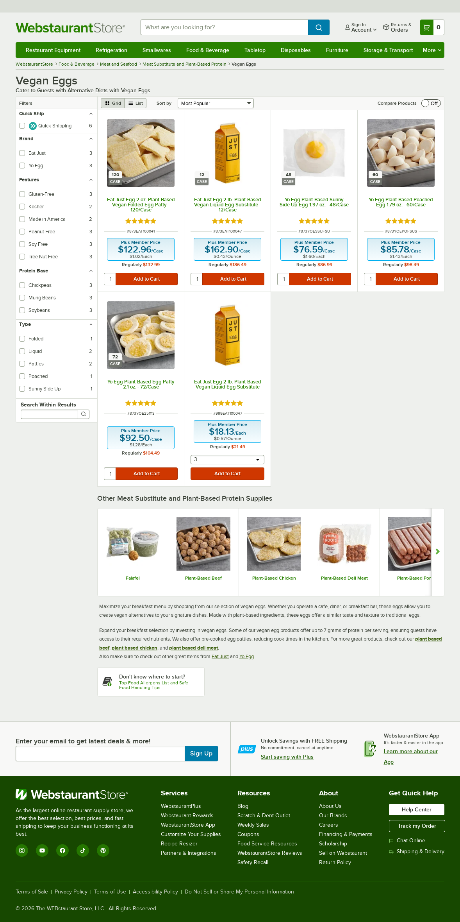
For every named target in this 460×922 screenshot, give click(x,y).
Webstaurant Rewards (187, 815)
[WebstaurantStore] (80, 794)
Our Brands (333, 815)
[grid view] (113, 103)
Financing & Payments (346, 834)
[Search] (83, 414)
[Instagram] (22, 850)
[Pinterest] (103, 850)
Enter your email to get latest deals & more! (83, 741)
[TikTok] (83, 850)
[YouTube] (42, 850)
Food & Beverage (207, 50)
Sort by (164, 103)
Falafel (133, 578)
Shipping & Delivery (416, 851)
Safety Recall (252, 862)
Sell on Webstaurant (343, 853)
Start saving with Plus (287, 757)
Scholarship (333, 844)
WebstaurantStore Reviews (269, 853)
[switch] (431, 103)
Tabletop (255, 50)
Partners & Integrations (188, 853)
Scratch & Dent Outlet (263, 815)
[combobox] (224, 27)
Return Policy (335, 862)
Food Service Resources (267, 844)
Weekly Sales (253, 825)
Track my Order (417, 826)
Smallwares (157, 50)
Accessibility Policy (155, 892)
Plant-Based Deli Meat (344, 578)
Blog (242, 806)
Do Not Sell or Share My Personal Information (239, 892)
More (432, 50)
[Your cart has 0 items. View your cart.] (432, 27)
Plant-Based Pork (415, 578)
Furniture (337, 50)
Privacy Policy (71, 892)
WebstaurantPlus (181, 806)
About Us (330, 806)
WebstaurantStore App (188, 825)
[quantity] (110, 279)
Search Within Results (48, 404)
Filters (25, 103)
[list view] (135, 103)
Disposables (296, 50)
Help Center (416, 809)
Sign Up (201, 753)
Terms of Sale (32, 892)
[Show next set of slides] (437, 552)
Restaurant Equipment (53, 50)
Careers (328, 825)
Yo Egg (246, 656)
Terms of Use (110, 892)
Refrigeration (111, 50)
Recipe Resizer (179, 844)
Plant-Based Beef (203, 578)
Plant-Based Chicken (274, 578)
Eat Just (220, 656)
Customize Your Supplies (191, 834)
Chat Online (407, 840)
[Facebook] (62, 850)
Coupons (248, 834)
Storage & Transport (388, 50)
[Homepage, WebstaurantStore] (72, 27)
